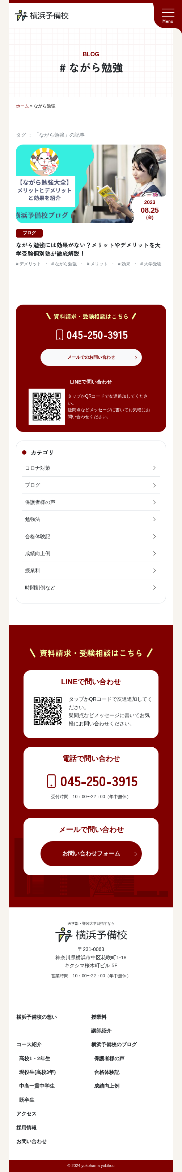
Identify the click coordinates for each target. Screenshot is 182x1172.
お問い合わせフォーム (91, 853)
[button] (168, 14)
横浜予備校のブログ (114, 1044)
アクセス (26, 1113)
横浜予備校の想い (36, 1017)
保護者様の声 (91, 502)
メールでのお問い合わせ (91, 357)
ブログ (91, 485)
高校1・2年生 (34, 1058)
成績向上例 (91, 553)
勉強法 (91, 519)
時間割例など (91, 588)
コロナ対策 (91, 468)
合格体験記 (91, 536)
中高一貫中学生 (37, 1086)
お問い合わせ (31, 1141)
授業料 (91, 570)
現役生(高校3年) (37, 1072)
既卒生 (26, 1100)
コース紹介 (29, 1044)
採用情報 (26, 1128)
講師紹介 (101, 1031)
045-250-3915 (97, 334)
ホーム (22, 106)
